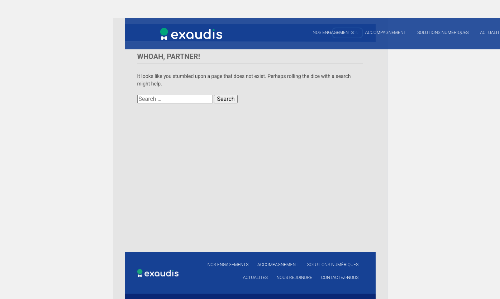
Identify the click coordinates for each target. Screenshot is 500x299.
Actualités (255, 277)
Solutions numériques (443, 32)
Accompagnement (385, 32)
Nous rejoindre (295, 277)
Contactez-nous (339, 277)
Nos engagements (333, 32)
